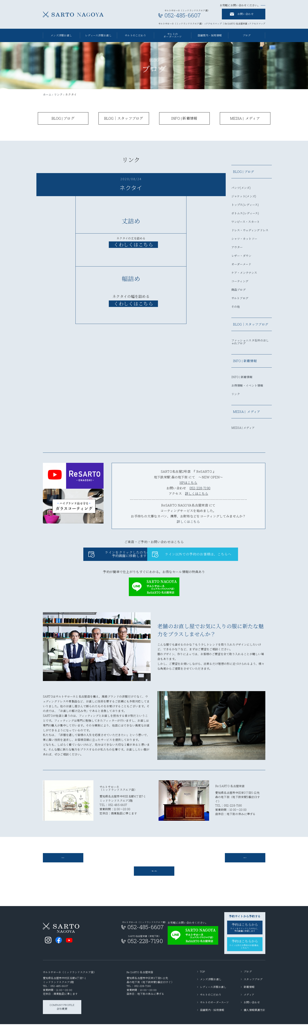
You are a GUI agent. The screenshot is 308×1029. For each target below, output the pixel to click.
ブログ (248, 976)
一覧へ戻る (154, 876)
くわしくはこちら (133, 303)
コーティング (240, 281)
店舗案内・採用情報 (210, 35)
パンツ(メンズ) (241, 188)
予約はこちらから (244, 933)
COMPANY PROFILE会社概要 (62, 1012)
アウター (237, 247)
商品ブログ (238, 290)
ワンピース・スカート (245, 222)
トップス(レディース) (245, 205)
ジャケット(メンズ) (243, 196)
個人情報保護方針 (254, 1015)
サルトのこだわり (135, 35)
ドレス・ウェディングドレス (250, 230)
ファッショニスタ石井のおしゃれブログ (250, 342)
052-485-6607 (59, 991)
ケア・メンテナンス (244, 273)
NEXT (244, 861)
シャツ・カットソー (244, 239)
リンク (58, 94)
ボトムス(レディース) (245, 213)
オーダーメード (241, 264)
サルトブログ (240, 298)
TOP (202, 976)
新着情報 (249, 992)
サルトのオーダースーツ (172, 35)
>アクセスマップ (213, 23)
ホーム (47, 94)
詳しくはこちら (196, 493)
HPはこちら (188, 482)
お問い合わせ (245, 14)
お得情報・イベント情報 (247, 385)
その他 (235, 307)
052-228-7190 (200, 488)
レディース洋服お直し (98, 35)
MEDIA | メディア (243, 428)
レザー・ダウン (241, 256)
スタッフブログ (253, 984)
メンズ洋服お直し (61, 35)
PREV (62, 861)
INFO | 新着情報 (241, 377)
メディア (249, 999)
